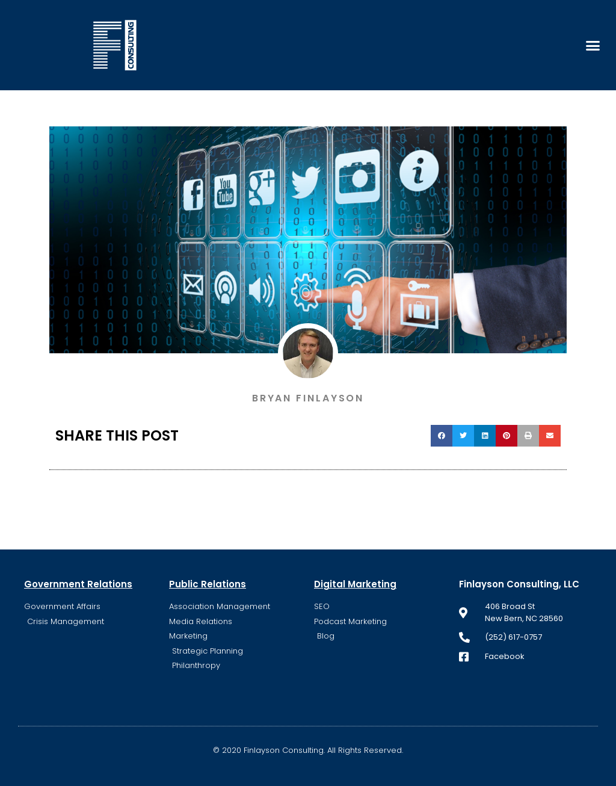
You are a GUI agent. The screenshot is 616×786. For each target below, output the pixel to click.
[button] (592, 45)
